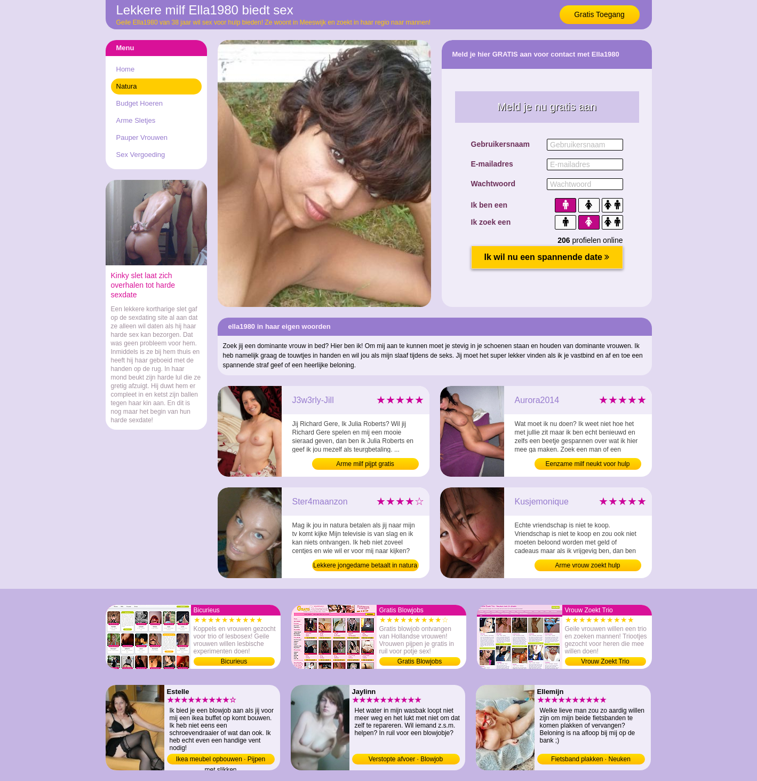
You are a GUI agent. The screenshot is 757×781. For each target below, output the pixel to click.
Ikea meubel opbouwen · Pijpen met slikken (220, 759)
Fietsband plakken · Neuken (591, 759)
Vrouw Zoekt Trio (605, 661)
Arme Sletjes (136, 120)
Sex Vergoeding (140, 155)
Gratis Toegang (599, 14)
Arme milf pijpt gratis (365, 464)
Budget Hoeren (139, 103)
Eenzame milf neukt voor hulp (587, 464)
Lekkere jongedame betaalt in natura (365, 565)
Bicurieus (234, 661)
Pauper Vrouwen (142, 137)
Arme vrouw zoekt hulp (587, 565)
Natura (126, 86)
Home (125, 69)
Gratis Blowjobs (419, 661)
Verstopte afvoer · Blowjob (406, 759)
